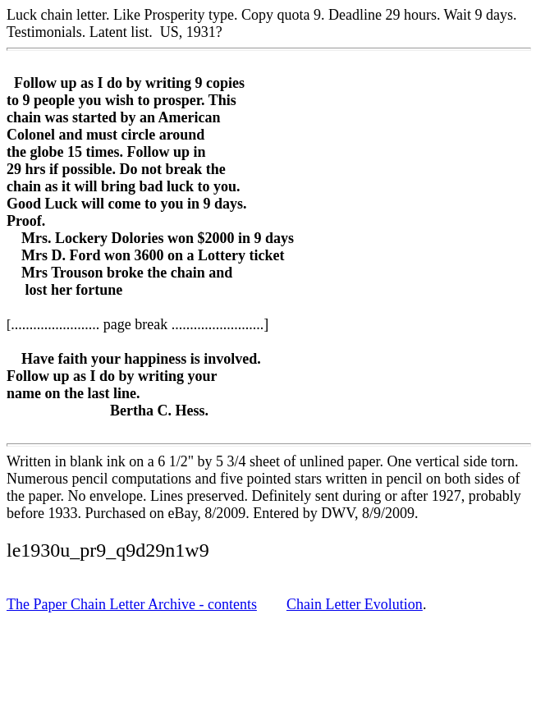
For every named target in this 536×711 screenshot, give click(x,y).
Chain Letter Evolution (354, 604)
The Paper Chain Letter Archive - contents (132, 604)
